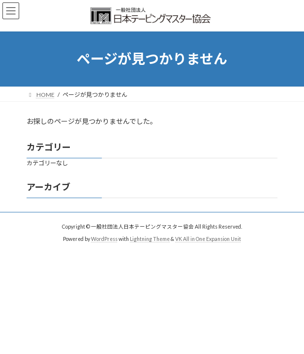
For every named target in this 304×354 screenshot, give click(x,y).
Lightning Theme (150, 239)
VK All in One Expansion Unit (208, 239)
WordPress (104, 239)
